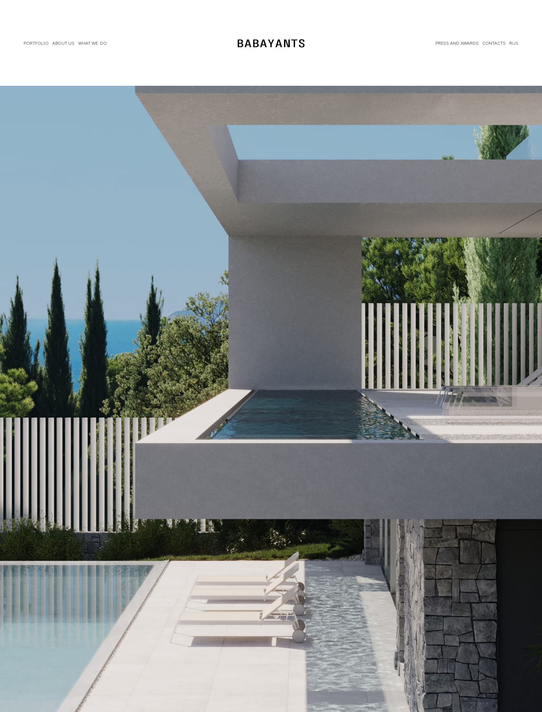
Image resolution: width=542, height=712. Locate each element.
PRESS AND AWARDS (457, 43)
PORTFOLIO (36, 43)
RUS (513, 43)
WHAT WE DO (92, 43)
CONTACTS (494, 43)
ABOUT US (63, 43)
